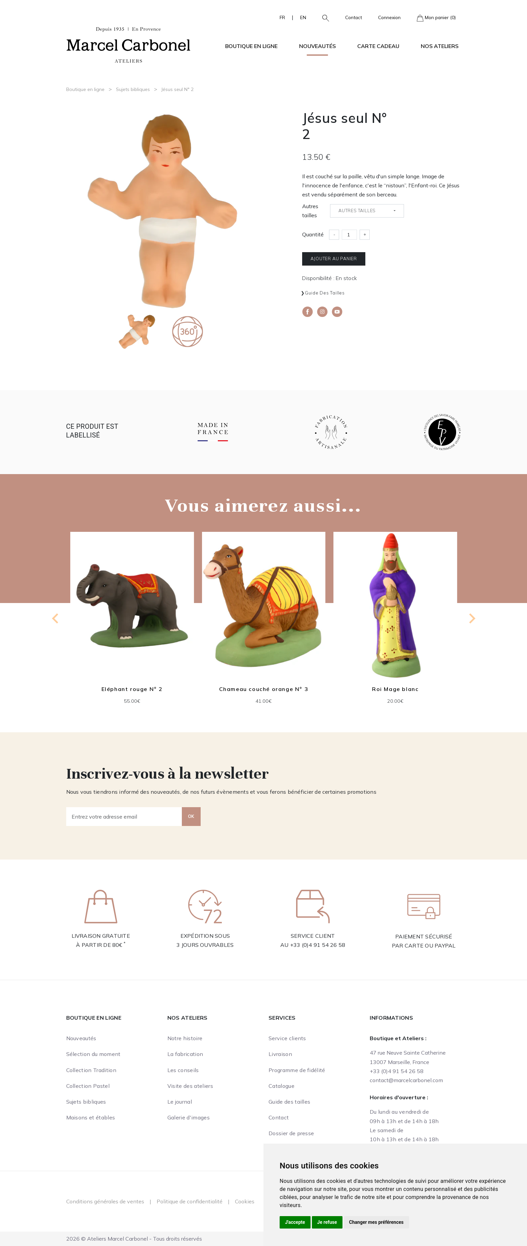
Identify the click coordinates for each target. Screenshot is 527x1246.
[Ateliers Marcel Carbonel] (128, 44)
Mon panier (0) (436, 17)
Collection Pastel (88, 1085)
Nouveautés (317, 46)
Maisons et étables (90, 1117)
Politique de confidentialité (189, 1201)
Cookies (244, 1201)
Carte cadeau (378, 46)
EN (303, 17)
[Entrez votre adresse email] (124, 816)
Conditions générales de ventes (105, 1201)
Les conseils (183, 1070)
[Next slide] (471, 618)
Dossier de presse (291, 1133)
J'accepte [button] (295, 1222)
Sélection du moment (93, 1054)
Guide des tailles (325, 292)
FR (282, 17)
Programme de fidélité (297, 1070)
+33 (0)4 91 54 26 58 (318, 944)
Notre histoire (184, 1038)
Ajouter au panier (334, 258)
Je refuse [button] (327, 1222)
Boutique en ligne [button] (251, 46)
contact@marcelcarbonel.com (406, 1080)
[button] (323, 17)
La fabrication (185, 1054)
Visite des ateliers (190, 1085)
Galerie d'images (188, 1117)
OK (191, 816)
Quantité (313, 234)
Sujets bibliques (133, 89)
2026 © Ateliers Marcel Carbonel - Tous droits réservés (134, 1238)
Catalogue (281, 1085)
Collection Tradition (91, 1070)
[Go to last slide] (55, 618)
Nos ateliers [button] (439, 46)
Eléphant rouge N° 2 (131, 689)
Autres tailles (310, 211)
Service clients (287, 1038)
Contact (353, 17)
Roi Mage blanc (395, 689)
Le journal (179, 1101)
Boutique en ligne (85, 89)
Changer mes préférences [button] (376, 1222)
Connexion (389, 17)
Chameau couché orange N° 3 (263, 689)
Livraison (280, 1054)
